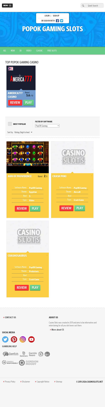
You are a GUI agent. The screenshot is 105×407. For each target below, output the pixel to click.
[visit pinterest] (14, 339)
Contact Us (10, 317)
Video (28, 50)
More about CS (58, 329)
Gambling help (9, 346)
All (4, 50)
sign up (56, 15)
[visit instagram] (23, 339)
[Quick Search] (94, 5)
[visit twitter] (5, 339)
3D (20, 50)
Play (28, 102)
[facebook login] (57, 20)
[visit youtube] (31, 339)
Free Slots (52, 50)
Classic (39, 50)
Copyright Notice (43, 381)
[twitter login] (61, 20)
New (13, 50)
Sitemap (59, 381)
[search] (83, 5)
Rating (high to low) (22, 132)
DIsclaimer (26, 381)
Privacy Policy (10, 381)
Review (15, 102)
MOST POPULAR (19, 124)
